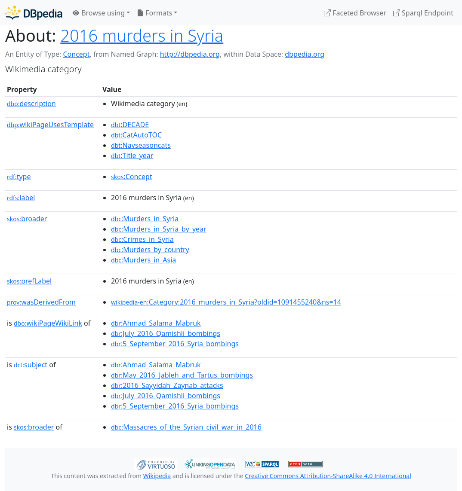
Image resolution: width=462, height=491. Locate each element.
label (21, 197)
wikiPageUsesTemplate (50, 124)
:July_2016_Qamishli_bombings (165, 333)
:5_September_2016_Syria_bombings (175, 343)
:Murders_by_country (150, 249)
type (19, 176)
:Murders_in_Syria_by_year (158, 229)
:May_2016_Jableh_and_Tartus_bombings (182, 375)
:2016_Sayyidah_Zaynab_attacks (167, 385)
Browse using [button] (99, 13)
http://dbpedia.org (190, 54)
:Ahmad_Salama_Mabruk (156, 323)
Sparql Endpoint (423, 13)
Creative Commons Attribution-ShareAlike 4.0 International (328, 476)
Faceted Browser (355, 13)
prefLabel (29, 281)
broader (27, 218)
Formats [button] (154, 13)
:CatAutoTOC (136, 135)
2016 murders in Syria (141, 35)
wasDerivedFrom (41, 302)
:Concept (131, 176)
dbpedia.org (304, 54)
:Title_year (132, 155)
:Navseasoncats (141, 145)
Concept (76, 54)
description (31, 103)
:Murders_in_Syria (145, 218)
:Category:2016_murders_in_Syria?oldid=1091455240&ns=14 (226, 302)
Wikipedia (157, 476)
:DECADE (130, 124)
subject (30, 364)
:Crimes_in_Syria (142, 239)
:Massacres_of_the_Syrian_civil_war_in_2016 (186, 427)
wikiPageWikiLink (48, 323)
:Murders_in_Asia (143, 260)
